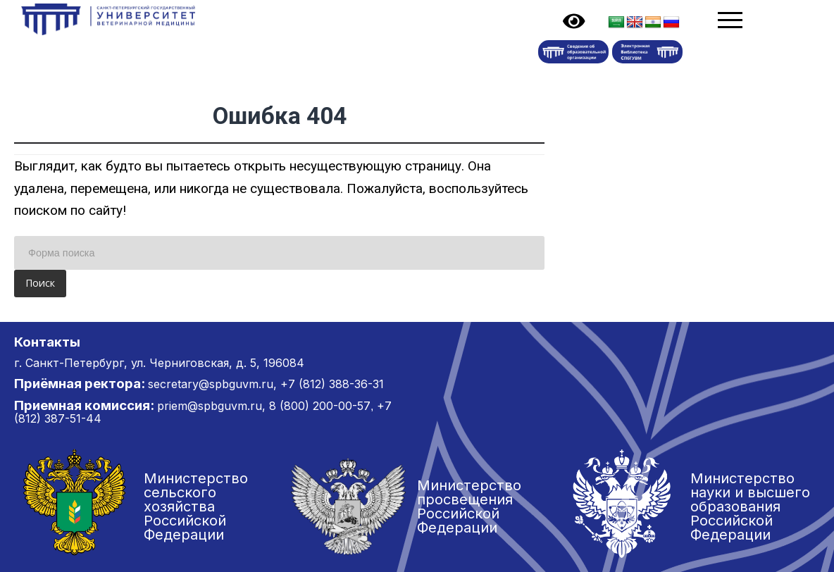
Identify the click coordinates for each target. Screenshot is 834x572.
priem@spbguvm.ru (209, 406)
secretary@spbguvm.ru (210, 384)
